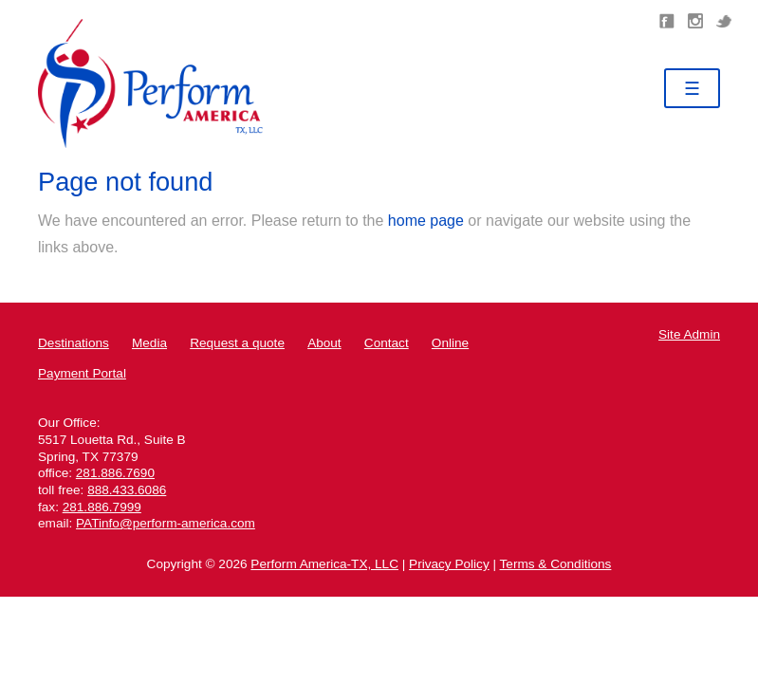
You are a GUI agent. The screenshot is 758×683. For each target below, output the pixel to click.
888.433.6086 (126, 490)
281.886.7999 (102, 507)
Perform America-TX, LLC (324, 564)
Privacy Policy (449, 564)
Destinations (73, 343)
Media (149, 343)
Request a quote (237, 343)
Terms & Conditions (556, 564)
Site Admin (689, 334)
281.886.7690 (115, 473)
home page (426, 220)
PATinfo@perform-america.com (165, 523)
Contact (386, 343)
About (324, 343)
